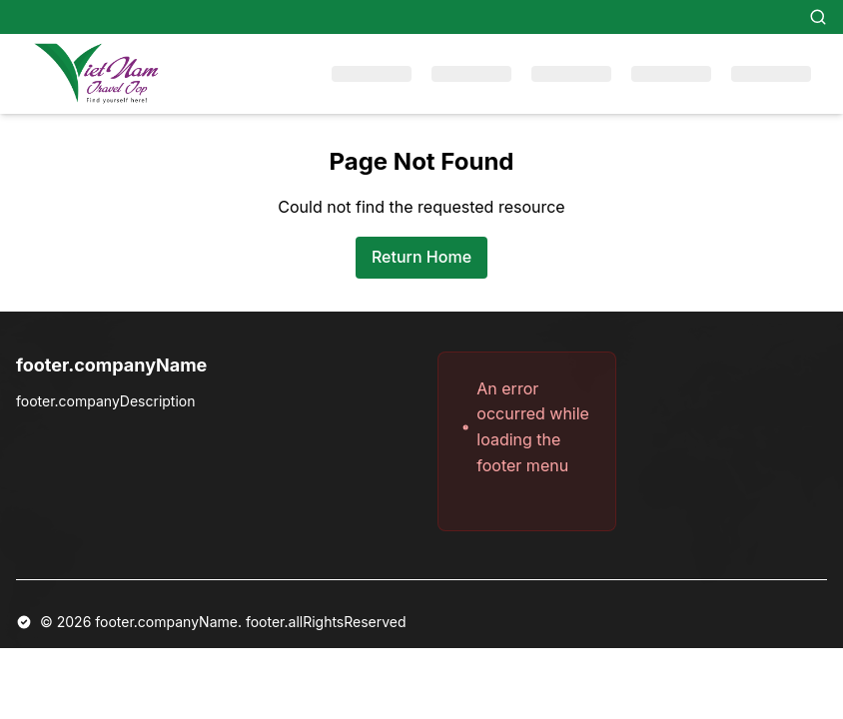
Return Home (421, 257)
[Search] (818, 17)
